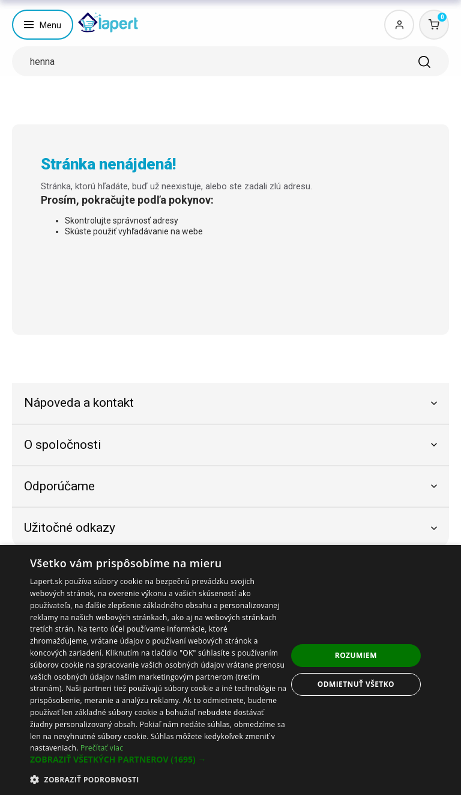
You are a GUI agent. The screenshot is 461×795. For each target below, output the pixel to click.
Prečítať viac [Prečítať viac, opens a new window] (101, 748)
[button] (158, 759)
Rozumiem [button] (356, 655)
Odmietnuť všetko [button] (356, 684)
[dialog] (230, 670)
